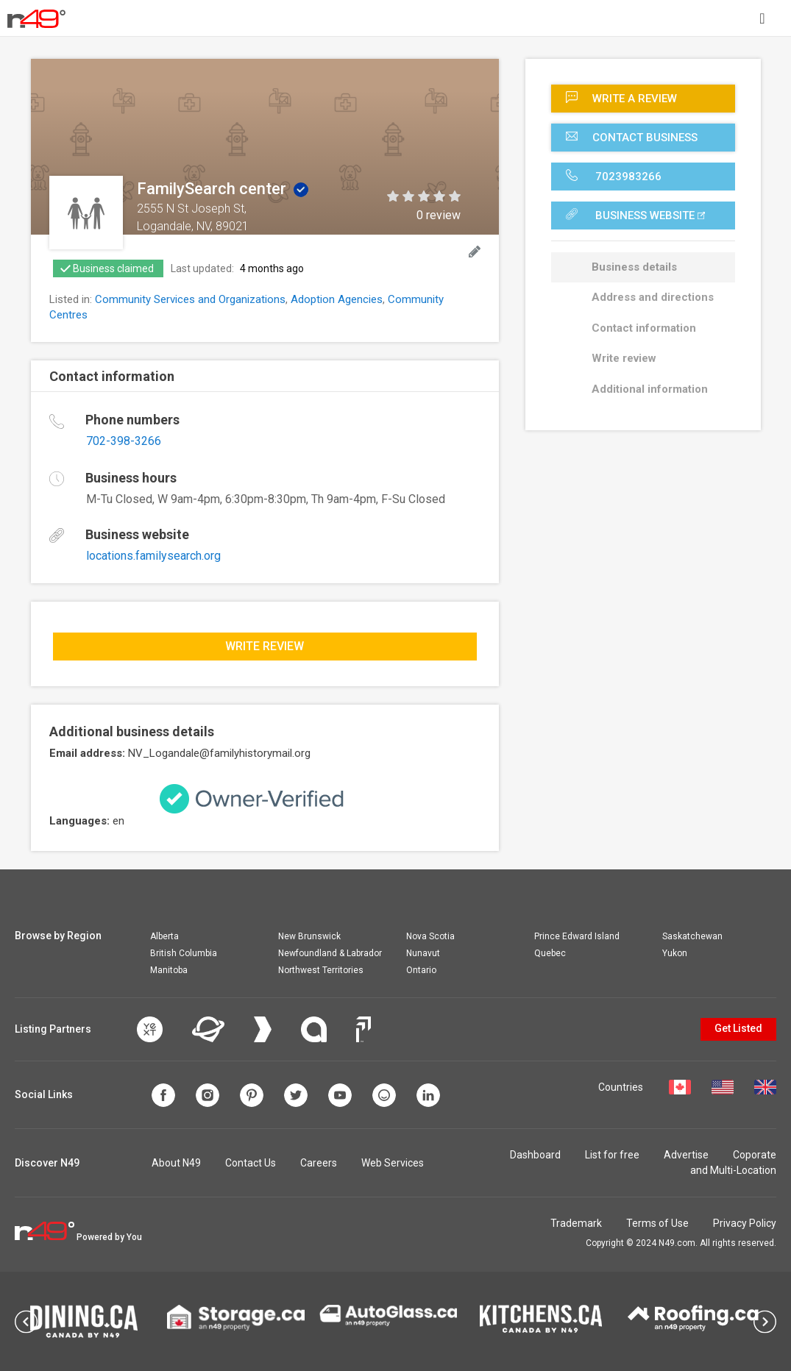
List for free (612, 1155)
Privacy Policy (744, 1223)
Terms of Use (657, 1223)
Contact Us (250, 1163)
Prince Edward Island (577, 936)
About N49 (176, 1163)
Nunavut (423, 953)
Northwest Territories (320, 970)
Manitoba (169, 970)
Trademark (576, 1223)
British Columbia (183, 953)
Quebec (550, 953)
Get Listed (738, 1028)
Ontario (421, 970)
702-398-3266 (123, 441)
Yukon (674, 953)
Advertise (686, 1155)
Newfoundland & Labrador (330, 953)
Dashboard (535, 1155)
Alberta (164, 936)
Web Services (392, 1163)
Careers (318, 1163)
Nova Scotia (430, 936)
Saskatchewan (692, 936)
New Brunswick (309, 936)
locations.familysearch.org (153, 556)
